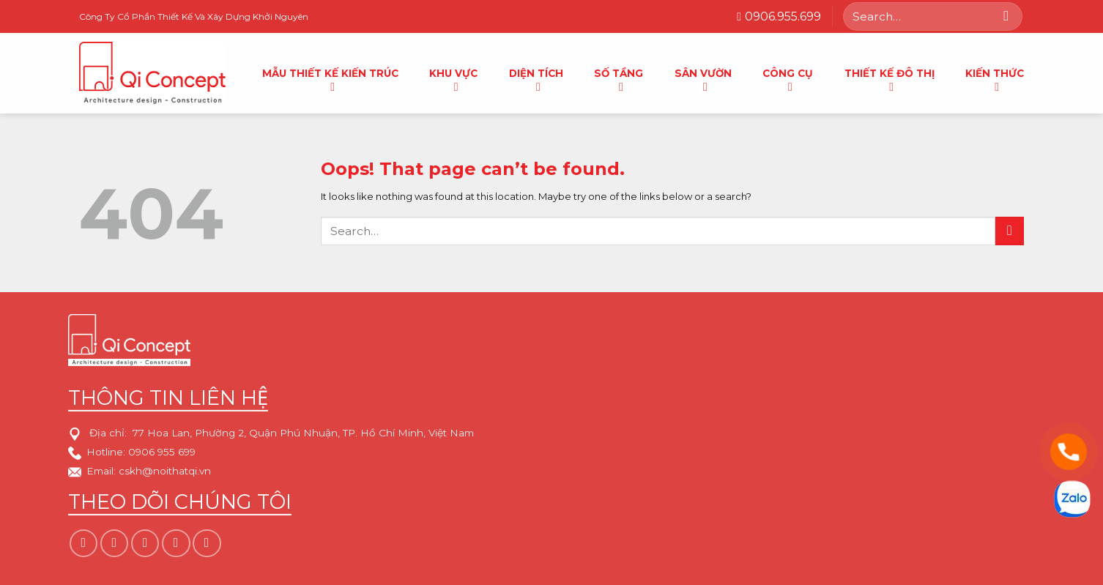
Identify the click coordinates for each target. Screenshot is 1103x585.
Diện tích (536, 76)
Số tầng (618, 76)
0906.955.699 (779, 16)
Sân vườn (703, 76)
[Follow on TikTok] (145, 543)
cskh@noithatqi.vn (165, 471)
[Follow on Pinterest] (176, 543)
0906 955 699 (162, 452)
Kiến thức (994, 76)
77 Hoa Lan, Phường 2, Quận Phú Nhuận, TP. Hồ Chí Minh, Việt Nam (303, 433)
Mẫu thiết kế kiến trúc (330, 76)
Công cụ (787, 76)
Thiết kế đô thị (889, 76)
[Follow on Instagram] (114, 543)
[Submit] (1006, 16)
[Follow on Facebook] (83, 543)
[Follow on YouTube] (206, 543)
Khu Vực (453, 76)
